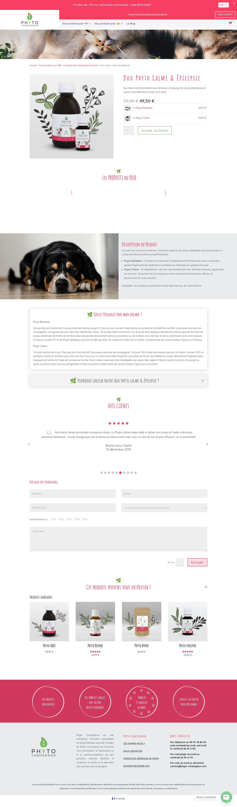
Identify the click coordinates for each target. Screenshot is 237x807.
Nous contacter (133, 751)
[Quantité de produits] (128, 130)
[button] (101, 472)
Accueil (33, 65)
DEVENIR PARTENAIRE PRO (136, 766)
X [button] (234, 3)
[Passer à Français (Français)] (118, 798)
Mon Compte (225, 14)
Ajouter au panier (155, 130)
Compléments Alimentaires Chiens (80, 65)
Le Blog (131, 23)
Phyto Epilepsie (144, 107)
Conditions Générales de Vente (141, 758)
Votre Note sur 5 (38, 519)
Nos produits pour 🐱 (107, 23)
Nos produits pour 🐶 (75, 23)
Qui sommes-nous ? (134, 743)
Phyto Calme (143, 117)
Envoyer (197, 562)
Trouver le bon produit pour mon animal (147, 14)
